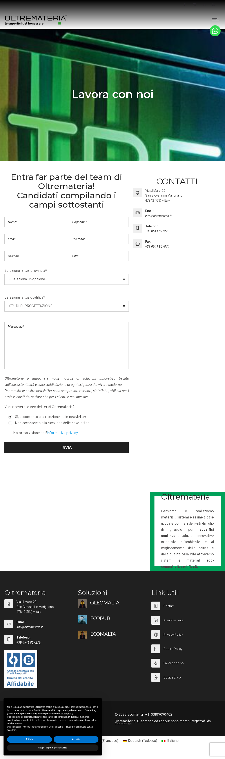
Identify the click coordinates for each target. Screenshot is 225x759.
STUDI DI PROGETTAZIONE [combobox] (31, 306)
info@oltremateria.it (158, 216)
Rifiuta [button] (29, 739)
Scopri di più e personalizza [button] (52, 747)
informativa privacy (62, 433)
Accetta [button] (76, 739)
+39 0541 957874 (157, 246)
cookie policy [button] (66, 713)
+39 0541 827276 (157, 231)
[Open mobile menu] (216, 19)
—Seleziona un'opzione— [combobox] (28, 279)
